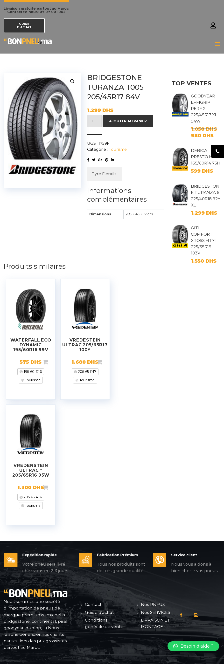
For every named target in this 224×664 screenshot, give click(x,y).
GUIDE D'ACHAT (24, 25)
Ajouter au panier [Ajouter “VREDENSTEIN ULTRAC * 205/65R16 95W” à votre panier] (53, 487)
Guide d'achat (99, 612)
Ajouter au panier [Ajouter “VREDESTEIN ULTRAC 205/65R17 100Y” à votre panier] (107, 362)
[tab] (104, 174)
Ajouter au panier (128, 121)
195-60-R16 (32, 372)
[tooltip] (217, 151)
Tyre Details (104, 173)
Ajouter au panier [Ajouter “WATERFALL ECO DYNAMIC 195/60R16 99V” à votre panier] (53, 362)
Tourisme (118, 149)
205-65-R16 (32, 497)
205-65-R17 (86, 372)
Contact (93, 604)
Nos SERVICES (155, 612)
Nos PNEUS (153, 604)
